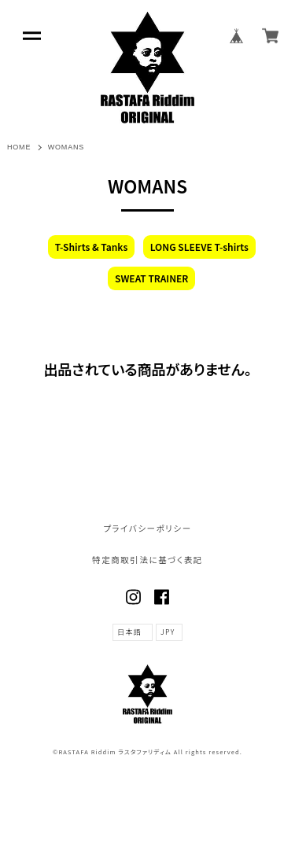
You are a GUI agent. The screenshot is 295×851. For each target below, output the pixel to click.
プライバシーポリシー (147, 529)
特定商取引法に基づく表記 (147, 560)
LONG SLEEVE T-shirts (199, 246)
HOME (19, 147)
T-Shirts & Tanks (91, 246)
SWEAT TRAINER (151, 278)
